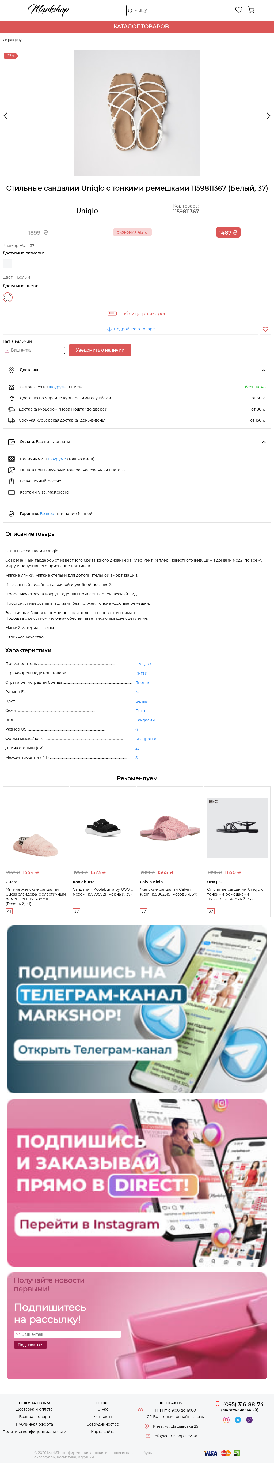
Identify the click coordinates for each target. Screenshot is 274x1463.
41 (9, 911)
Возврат (48, 513)
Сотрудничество (102, 1424)
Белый (7, 297)
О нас (102, 1409)
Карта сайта (103, 1431)
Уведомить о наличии (100, 350)
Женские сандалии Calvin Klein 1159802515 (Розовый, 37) (168, 892)
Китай (141, 673)
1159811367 (186, 212)
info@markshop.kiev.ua (175, 1436)
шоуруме (57, 459)
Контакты (103, 1416)
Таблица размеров (143, 314)
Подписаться (30, 1344)
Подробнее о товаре (130, 328)
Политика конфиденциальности (34, 1431)
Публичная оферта (34, 1424)
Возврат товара (34, 1416)
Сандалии (145, 720)
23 (137, 748)
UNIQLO (143, 663)
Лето (140, 710)
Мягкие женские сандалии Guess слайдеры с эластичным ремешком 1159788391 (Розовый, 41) (36, 896)
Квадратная (146, 738)
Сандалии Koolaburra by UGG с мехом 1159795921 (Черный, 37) (103, 892)
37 (137, 692)
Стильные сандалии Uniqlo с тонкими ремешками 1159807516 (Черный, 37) (235, 894)
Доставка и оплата (34, 1409)
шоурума (58, 387)
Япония (142, 682)
